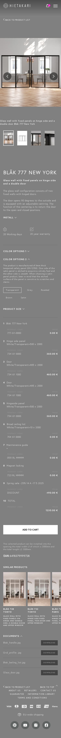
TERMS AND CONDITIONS (32, 698)
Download (49, 643)
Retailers (30, 690)
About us (15, 690)
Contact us (48, 690)
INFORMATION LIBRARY (41, 694)
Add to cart (30, 529)
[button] (10, 217)
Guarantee (17, 694)
